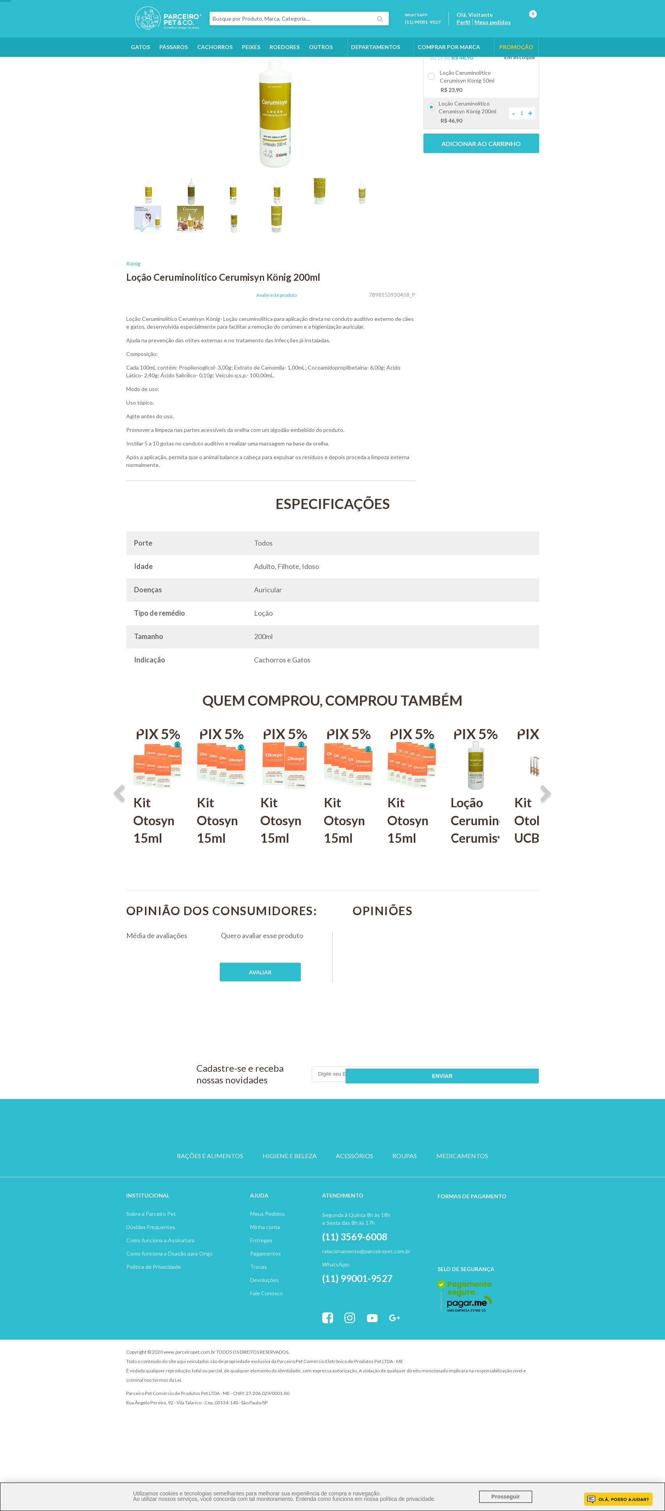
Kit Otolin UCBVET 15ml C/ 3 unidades (538, 890)
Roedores (285, 59)
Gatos (140, 59)
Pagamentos (265, 1285)
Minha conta (265, 1258)
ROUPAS (404, 1193)
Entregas (261, 1271)
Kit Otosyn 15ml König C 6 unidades (157, 890)
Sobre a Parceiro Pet (151, 1245)
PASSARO (332, 1166)
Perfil (471, 28)
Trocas (258, 1298)
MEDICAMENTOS (462, 1193)
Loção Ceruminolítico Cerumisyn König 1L (475, 873)
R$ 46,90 (462, 101)
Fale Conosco (266, 1324)
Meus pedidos (500, 28)
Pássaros (173, 59)
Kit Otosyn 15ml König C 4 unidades (221, 890)
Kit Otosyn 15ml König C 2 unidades (284, 890)
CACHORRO (258, 1166)
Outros (321, 59)
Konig (133, 307)
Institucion (144, 1227)
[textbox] (314, 25)
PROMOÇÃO (516, 59)
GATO (295, 1166)
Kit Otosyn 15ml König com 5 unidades (348, 890)
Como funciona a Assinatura (160, 1271)
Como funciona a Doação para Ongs (169, 1285)
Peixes (251, 59)
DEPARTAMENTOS (375, 59)
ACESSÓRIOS (354, 1193)
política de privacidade (407, 1499)
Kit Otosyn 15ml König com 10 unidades (411, 890)
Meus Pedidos (267, 1245)
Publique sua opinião (260, 1016)
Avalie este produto (276, 339)
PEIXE (406, 1166)
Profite (517, 1384)
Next (546, 838)
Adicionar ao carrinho (481, 187)
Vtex (475, 1384)
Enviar (510, 1118)
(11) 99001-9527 (430, 28)
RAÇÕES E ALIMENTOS (210, 1193)
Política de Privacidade (153, 1298)
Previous (119, 838)
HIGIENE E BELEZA (290, 1193)
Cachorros (215, 59)
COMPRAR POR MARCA (449, 59)
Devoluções (264, 1311)
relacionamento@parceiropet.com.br (366, 1282)
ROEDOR (369, 1166)
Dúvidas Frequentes (150, 1258)
